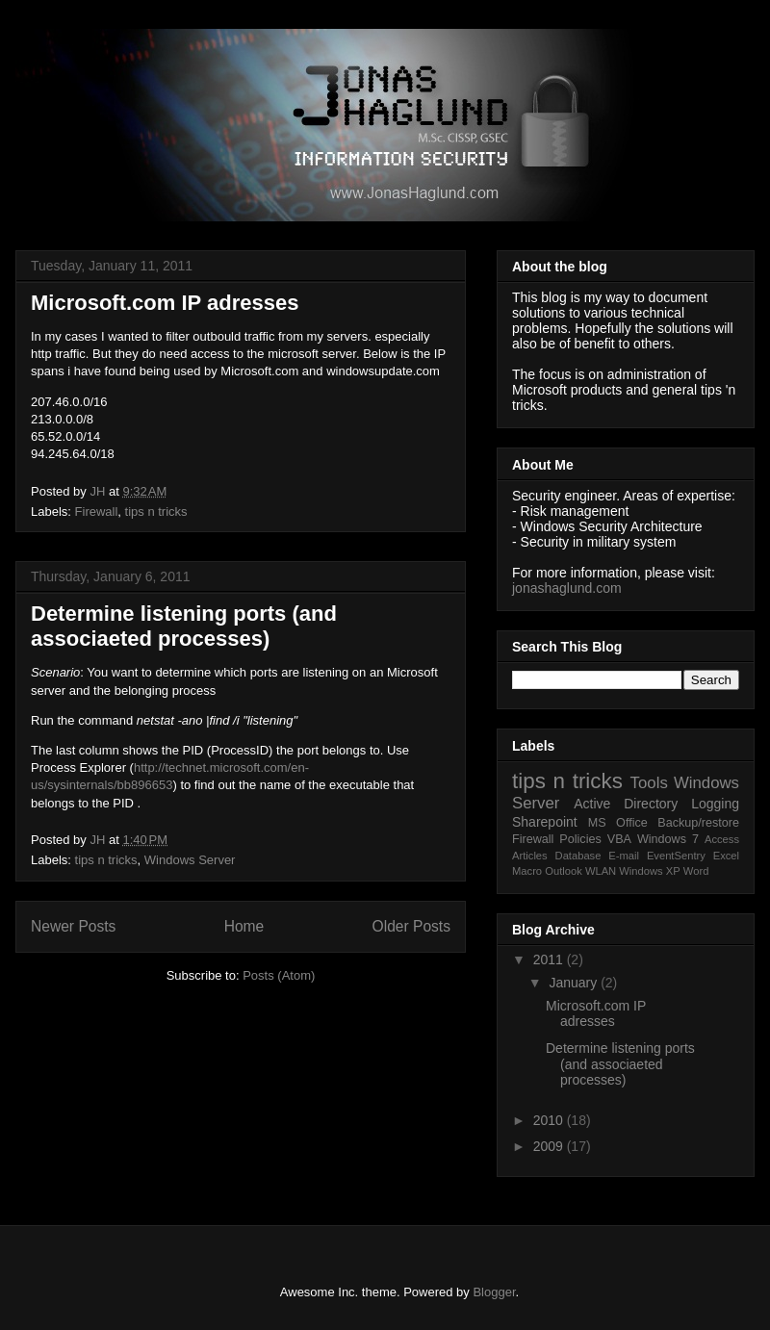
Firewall (96, 511)
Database (578, 855)
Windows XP (649, 871)
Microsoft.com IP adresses (164, 303)
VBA (619, 839)
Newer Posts (73, 926)
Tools (649, 783)
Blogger (494, 1292)
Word (696, 871)
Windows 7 (668, 839)
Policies (580, 839)
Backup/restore (698, 823)
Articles (530, 855)
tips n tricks (156, 511)
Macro (527, 871)
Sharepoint (545, 822)
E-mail (623, 855)
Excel (726, 855)
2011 (550, 959)
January (575, 982)
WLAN (600, 871)
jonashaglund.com (567, 588)
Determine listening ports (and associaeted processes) (184, 626)
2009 (550, 1146)
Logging (715, 803)
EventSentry (676, 855)
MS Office (618, 823)
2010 (550, 1120)
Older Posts (411, 926)
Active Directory (626, 803)
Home (244, 926)
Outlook (563, 871)
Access (722, 839)
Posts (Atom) (279, 975)
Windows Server (190, 860)
